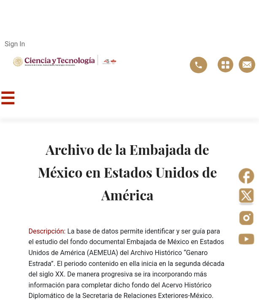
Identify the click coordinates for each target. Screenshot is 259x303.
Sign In (15, 44)
